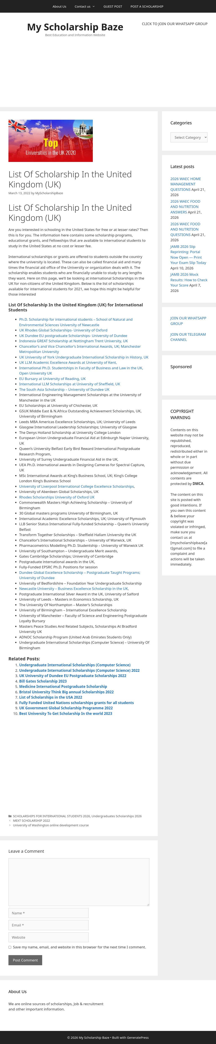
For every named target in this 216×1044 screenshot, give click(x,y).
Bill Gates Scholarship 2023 (43, 681)
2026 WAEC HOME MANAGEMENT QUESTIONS (185, 184)
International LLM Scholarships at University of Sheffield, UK (69, 383)
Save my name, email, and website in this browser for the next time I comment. (79, 947)
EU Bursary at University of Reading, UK (52, 378)
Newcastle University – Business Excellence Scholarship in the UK (73, 588)
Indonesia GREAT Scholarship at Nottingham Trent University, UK (73, 340)
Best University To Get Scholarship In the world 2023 (65, 713)
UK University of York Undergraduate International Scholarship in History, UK (83, 357)
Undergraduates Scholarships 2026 (117, 816)
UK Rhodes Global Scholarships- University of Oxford (63, 330)
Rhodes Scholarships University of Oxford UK (56, 497)
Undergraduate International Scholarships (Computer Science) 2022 (79, 670)
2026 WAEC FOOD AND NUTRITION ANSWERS (185, 207)
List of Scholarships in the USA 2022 (50, 697)
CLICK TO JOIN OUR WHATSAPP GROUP (175, 23)
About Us (59, 6)
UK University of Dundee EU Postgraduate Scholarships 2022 (72, 675)
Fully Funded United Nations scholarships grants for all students (76, 702)
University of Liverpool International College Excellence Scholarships (76, 486)
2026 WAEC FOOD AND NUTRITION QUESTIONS (185, 229)
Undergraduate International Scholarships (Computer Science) (75, 665)
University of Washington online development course (51, 825)
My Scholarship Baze (75, 26)
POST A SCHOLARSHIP (147, 6)
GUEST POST (113, 6)
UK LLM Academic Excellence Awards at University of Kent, (68, 362)
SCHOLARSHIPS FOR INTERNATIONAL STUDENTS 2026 (51, 816)
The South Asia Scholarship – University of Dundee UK (64, 389)
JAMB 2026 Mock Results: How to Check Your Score (189, 280)
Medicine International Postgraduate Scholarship (63, 686)
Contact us (87, 6)
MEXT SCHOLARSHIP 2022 (31, 821)
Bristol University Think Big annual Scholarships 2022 (66, 692)
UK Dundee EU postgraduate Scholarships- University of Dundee (73, 335)
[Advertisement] (175, 66)
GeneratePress (138, 1037)
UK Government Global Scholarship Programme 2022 (66, 708)
